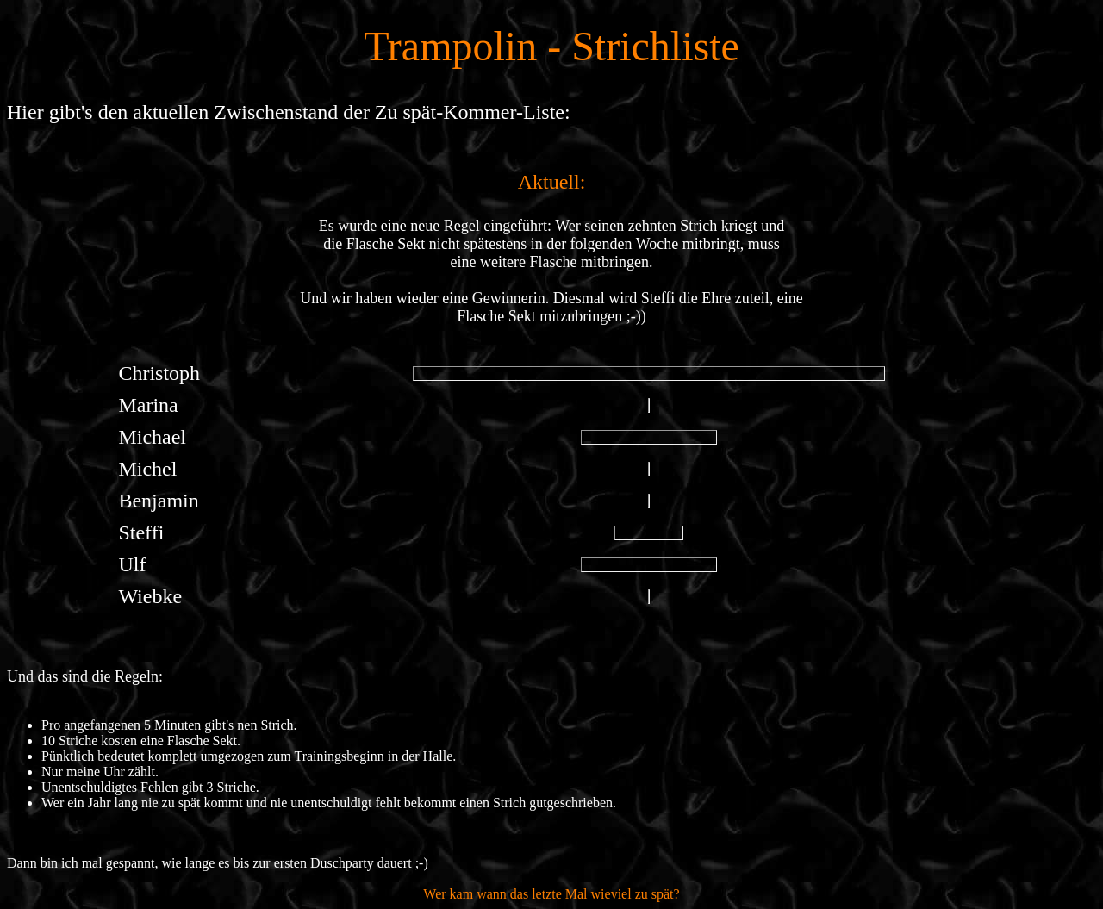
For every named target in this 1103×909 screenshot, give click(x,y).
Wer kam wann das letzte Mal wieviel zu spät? (551, 894)
